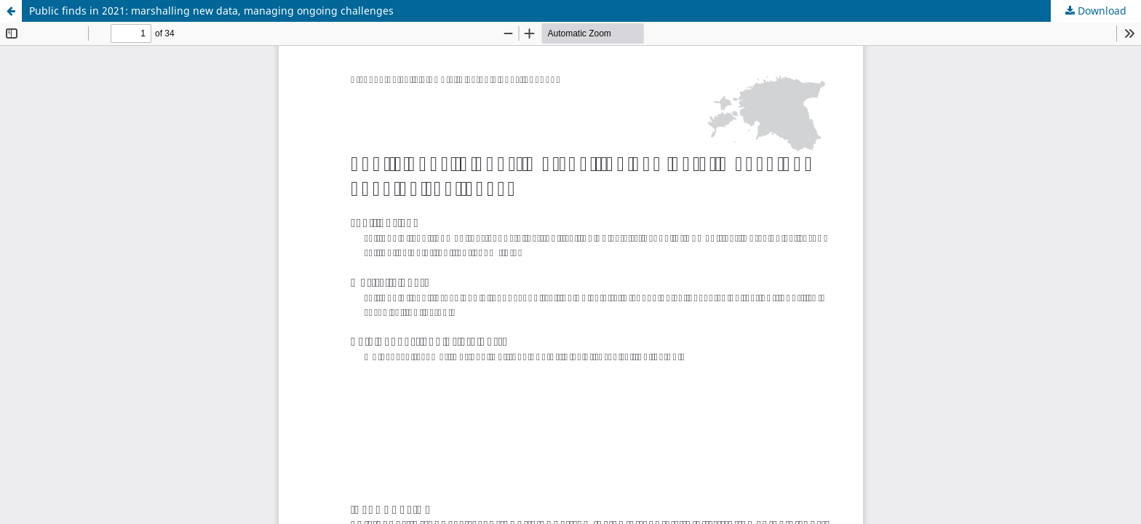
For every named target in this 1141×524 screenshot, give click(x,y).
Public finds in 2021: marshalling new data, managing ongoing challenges (211, 10)
